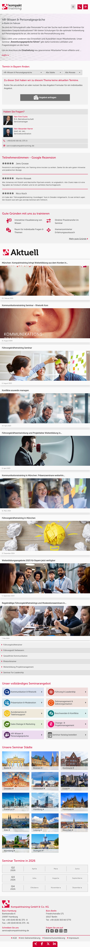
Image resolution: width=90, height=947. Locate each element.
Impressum (73, 938)
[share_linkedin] (54, 944)
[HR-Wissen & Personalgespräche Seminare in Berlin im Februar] (79, 6)
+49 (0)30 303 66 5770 (60, 920)
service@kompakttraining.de (15, 930)
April (34, 869)
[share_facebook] (42, 944)
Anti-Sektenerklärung (29, 938)
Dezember (77, 888)
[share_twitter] (48, 944)
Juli (34, 878)
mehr (5, 55)
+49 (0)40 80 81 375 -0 (17, 920)
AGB (14, 938)
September (77, 878)
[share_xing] (36, 944)
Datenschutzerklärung (53, 938)
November (56, 888)
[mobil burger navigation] (73, 6)
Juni (77, 869)
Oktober (34, 888)
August (55, 878)
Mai (56, 869)
